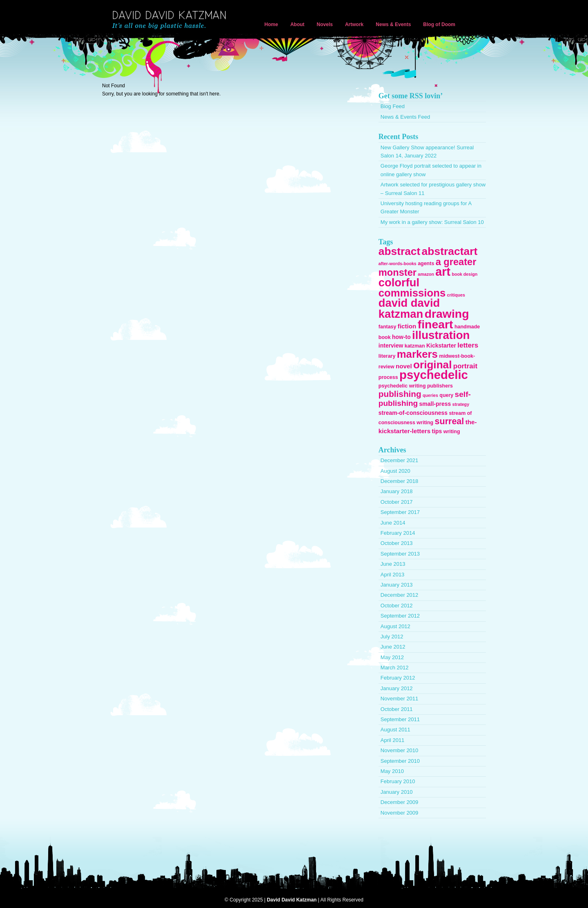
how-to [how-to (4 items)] (401, 337)
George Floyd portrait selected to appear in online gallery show (431, 170)
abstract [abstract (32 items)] (399, 251)
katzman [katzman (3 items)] (415, 346)
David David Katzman (170, 20)
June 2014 (393, 523)
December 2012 (400, 595)
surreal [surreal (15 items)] (449, 421)
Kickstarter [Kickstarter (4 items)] (441, 345)
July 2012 (392, 636)
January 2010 (397, 792)
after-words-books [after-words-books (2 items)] (397, 263)
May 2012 (392, 657)
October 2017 (397, 502)
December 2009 (400, 802)
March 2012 (395, 667)
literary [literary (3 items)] (387, 356)
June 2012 (393, 647)
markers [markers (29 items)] (417, 354)
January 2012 (397, 688)
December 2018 (400, 481)
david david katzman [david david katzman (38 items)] (409, 308)
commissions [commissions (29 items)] (412, 293)
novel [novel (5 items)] (404, 366)
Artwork (354, 24)
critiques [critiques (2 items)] (456, 294)
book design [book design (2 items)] (464, 274)
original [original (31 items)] (432, 365)
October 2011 (397, 709)
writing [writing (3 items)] (451, 431)
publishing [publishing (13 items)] (400, 394)
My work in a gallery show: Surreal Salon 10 (432, 222)
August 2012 (395, 626)
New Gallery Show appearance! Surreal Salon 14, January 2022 (427, 151)
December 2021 (400, 460)
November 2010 (400, 750)
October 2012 (397, 605)
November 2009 (400, 813)
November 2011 (400, 698)
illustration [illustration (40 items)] (441, 335)
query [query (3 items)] (446, 395)
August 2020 (395, 471)
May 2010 (392, 771)
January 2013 (397, 585)
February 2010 (398, 781)
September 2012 (400, 616)
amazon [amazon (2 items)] (426, 274)
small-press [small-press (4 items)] (435, 404)
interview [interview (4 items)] (391, 345)
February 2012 (398, 678)
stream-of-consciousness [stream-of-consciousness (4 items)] (413, 413)
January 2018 (397, 491)
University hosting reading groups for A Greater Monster (426, 207)
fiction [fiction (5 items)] (407, 326)
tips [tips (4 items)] (437, 431)
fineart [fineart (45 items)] (435, 324)
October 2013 (397, 543)
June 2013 (393, 564)
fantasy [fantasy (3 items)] (387, 327)
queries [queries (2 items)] (430, 395)
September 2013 (400, 554)
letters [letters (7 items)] (467, 345)
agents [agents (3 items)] (426, 263)
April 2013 (393, 574)
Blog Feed (393, 106)
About (297, 24)
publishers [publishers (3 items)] (440, 386)
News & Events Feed (405, 117)
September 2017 (400, 512)
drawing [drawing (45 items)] (447, 313)
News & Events (393, 24)
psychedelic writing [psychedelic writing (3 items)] (402, 386)
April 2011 (393, 740)
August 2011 (395, 729)
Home (271, 24)
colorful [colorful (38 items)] (399, 282)
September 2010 (400, 761)
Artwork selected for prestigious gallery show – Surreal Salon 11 (433, 189)
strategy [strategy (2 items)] (460, 404)
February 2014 (398, 533)
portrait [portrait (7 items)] (465, 366)
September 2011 (400, 719)
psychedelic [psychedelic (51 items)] (433, 374)
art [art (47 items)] (442, 271)
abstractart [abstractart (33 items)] (450, 251)
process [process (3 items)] (388, 377)
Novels (325, 24)
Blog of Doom (439, 24)
